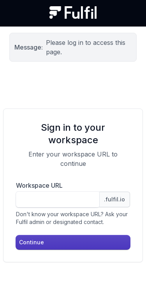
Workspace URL (39, 185)
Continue (31, 242)
